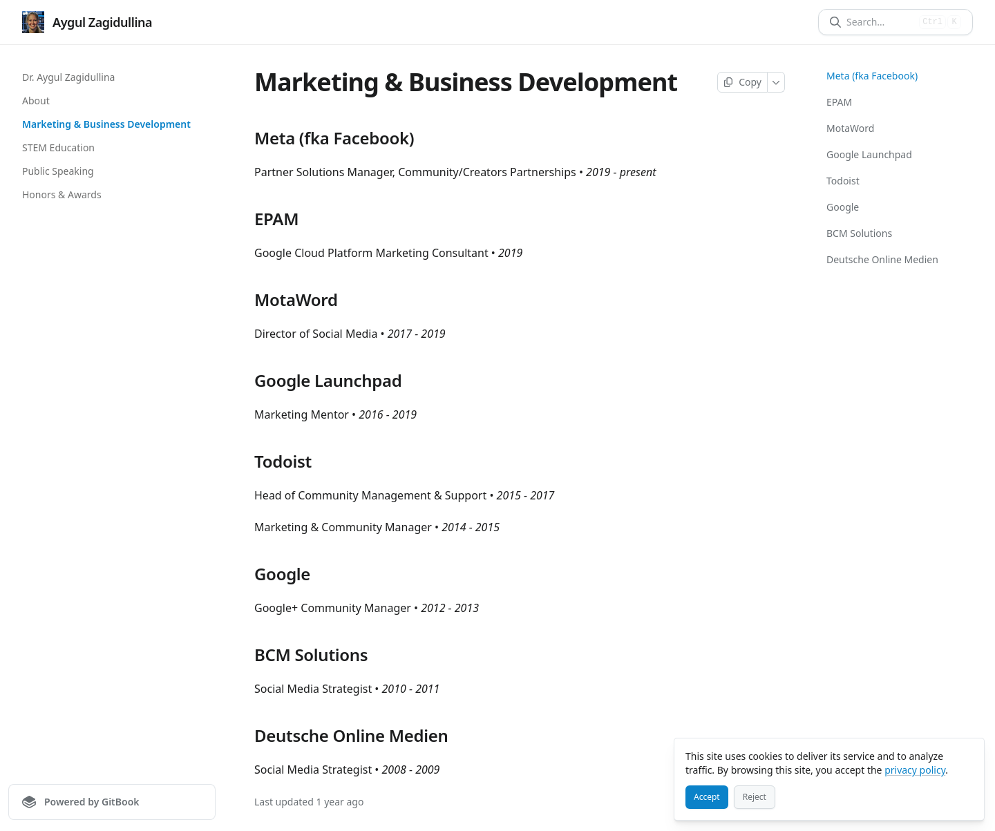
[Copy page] (742, 82)
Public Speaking (58, 171)
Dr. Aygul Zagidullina (68, 77)
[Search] (880, 22)
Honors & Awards (62, 194)
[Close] (967, 755)
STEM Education (58, 147)
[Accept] (706, 797)
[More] (776, 82)
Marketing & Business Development (106, 124)
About (36, 100)
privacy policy (914, 769)
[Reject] (754, 797)
